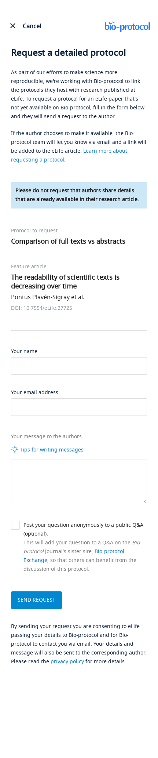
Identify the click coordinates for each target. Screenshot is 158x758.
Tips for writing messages (47, 450)
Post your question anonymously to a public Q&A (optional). (83, 529)
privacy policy (67, 661)
